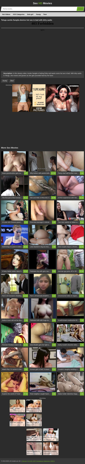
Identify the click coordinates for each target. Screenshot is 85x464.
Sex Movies (42, 3)
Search (80, 9)
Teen (45, 14)
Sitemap (24, 461)
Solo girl (30, 14)
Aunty (4, 81)
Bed (12, 81)
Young (38, 14)
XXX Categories (19, 14)
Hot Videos (6, 14)
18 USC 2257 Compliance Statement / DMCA (41, 461)
